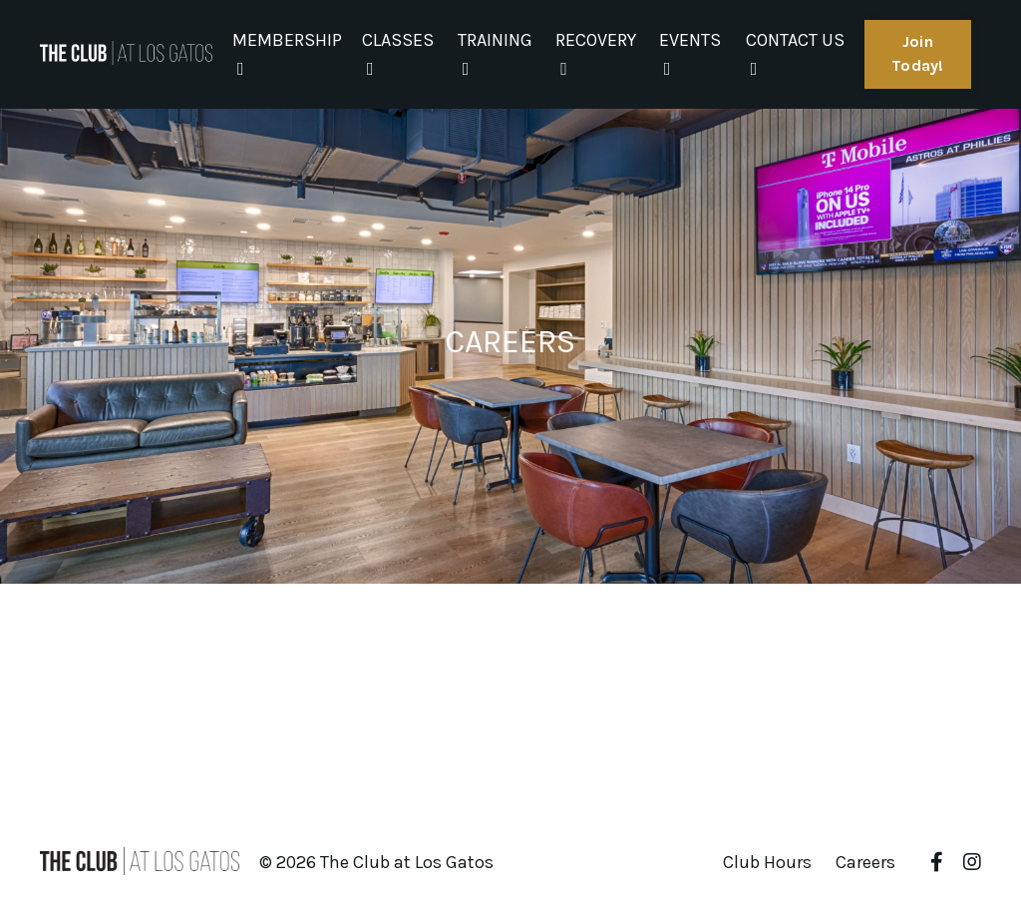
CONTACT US (795, 54)
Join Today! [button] (917, 53)
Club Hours (767, 862)
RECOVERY (595, 54)
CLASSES (398, 54)
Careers (865, 862)
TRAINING (495, 54)
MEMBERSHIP (287, 54)
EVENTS (690, 54)
